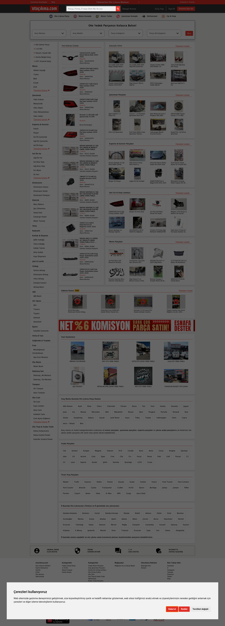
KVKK (38, 572)
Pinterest (170, 574)
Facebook (170, 566)
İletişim (143, 568)
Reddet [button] (184, 609)
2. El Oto (65, 568)
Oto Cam (91, 574)
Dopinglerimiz (146, 566)
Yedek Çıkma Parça (68, 566)
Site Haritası (40, 574)
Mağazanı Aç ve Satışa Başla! (125, 566)
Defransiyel (92, 578)
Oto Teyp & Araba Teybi (96, 576)
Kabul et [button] (172, 609)
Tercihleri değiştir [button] (200, 609)
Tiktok (169, 576)
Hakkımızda (40, 576)
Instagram (170, 570)
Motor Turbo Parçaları (95, 581)
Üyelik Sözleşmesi (42, 568)
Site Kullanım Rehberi (43, 566)
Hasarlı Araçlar (67, 570)
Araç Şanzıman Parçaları (96, 568)
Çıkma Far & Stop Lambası (97, 570)
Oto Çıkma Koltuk (94, 572)
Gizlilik (38, 570)
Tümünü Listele (182, 242)
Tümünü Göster (41, 422)
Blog (168, 578)
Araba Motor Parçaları (96, 566)
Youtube (170, 572)
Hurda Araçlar (67, 572)
